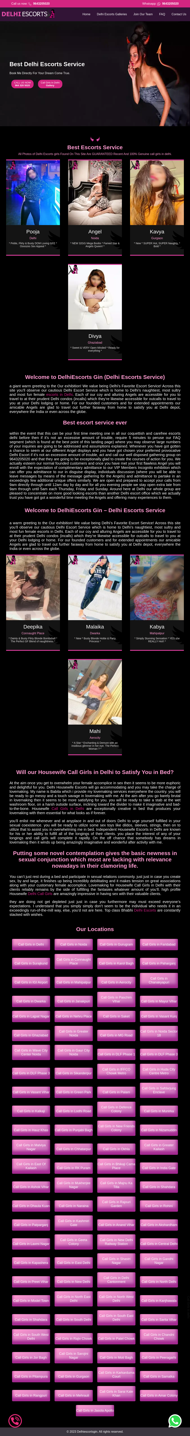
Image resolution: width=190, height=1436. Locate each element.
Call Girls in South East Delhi (116, 1318)
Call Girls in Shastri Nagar (116, 1261)
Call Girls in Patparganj (31, 1225)
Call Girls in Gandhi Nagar (159, 1261)
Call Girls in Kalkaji (31, 1111)
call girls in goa (1, 814)
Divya (95, 336)
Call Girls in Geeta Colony (73, 1242)
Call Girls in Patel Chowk (116, 1338)
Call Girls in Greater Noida (73, 1033)
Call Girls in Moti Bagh (116, 1357)
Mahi (95, 731)
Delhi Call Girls (40, 894)
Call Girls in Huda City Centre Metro (159, 1071)
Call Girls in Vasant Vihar (31, 1092)
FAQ (162, 14)
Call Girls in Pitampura (31, 1376)
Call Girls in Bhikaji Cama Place (116, 1166)
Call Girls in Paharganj (159, 963)
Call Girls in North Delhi (159, 1282)
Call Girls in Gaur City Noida (74, 1052)
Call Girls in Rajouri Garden (116, 1204)
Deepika (32, 627)
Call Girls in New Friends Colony (116, 1128)
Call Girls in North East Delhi (74, 1299)
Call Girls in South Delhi (73, 1320)
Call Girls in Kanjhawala (159, 1301)
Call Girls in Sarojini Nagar (73, 1355)
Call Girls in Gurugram (116, 944)
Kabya (157, 627)
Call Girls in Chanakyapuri (159, 980)
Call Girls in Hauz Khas (31, 1130)
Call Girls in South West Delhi (31, 1336)
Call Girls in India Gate (159, 1168)
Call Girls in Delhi (68, 809)
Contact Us (179, 14)
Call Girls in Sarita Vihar (159, 1320)
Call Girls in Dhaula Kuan (31, 1206)
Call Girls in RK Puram (73, 1168)
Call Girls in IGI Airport (31, 982)
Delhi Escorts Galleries (112, 14)
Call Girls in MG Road (116, 1035)
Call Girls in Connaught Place (74, 961)
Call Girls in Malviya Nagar (31, 1147)
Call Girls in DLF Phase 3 (159, 1054)
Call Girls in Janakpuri (74, 1001)
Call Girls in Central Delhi (159, 1244)
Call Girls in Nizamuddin (159, 1130)
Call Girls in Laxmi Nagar (31, 1244)
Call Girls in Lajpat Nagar (31, 1016)
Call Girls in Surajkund (31, 963)
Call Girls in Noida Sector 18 (159, 1033)
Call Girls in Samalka (158, 1376)
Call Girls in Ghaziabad (31, 1035)
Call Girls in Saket (116, 1016)
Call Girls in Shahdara (159, 1187)
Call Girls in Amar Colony (159, 1395)
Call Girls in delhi (188, 1307)
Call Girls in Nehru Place (73, 1016)
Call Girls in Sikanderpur (74, 1073)
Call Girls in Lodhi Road (73, 1111)
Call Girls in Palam (116, 1092)
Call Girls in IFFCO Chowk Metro (116, 1071)
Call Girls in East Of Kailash (31, 1166)
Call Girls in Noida (73, 944)
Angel (95, 232)
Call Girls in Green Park (73, 1092)
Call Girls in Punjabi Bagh (74, 1130)
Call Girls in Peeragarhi (159, 1357)
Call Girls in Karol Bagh (116, 963)
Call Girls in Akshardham (159, 1225)
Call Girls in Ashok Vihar (31, 1187)
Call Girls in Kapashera (31, 1263)
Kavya (157, 232)
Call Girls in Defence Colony (116, 1109)
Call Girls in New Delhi (73, 1282)
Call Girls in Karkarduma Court (116, 1374)
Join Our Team (143, 14)
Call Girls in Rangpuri (31, 1395)
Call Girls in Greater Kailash (159, 1147)
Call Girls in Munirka (159, 1111)
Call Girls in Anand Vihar (116, 1225)
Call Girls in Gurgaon (73, 1376)
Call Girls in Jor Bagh (31, 1357)
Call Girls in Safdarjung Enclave (159, 1090)
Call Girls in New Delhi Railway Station (116, 1242)
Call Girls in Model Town (31, 1301)
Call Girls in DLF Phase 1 (116, 1054)
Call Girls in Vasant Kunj (159, 1016)
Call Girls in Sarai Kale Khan (116, 1393)
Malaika (95, 627)
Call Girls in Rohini (159, 1206)
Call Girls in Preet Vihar (31, 1282)
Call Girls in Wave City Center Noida (31, 1052)
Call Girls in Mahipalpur (73, 982)
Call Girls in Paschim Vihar (116, 999)
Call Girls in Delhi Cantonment (116, 1280)
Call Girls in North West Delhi (116, 1299)
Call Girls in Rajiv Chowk (73, 1338)
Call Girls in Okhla (116, 1149)
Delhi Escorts (145, 910)
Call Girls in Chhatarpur (73, 1149)
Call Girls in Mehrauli (73, 1395)
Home (87, 14)
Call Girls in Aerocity (116, 982)
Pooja (33, 232)
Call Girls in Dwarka (31, 1001)
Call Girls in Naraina (74, 1206)
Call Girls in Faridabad (159, 944)
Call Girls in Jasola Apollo (95, 1410)
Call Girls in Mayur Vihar (159, 1001)
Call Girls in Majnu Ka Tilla (116, 1185)
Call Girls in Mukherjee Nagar (74, 1185)
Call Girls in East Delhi (73, 1263)
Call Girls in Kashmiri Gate (73, 1223)
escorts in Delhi (59, 394)
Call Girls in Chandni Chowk (159, 1336)
